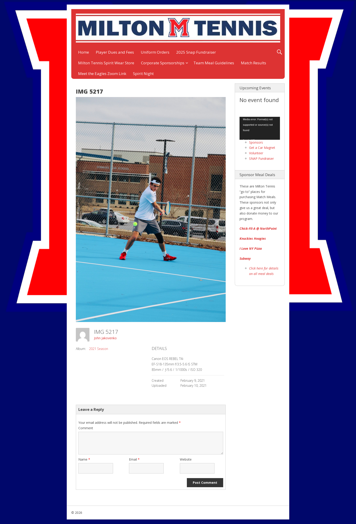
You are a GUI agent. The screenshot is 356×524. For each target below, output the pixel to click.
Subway (245, 258)
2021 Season (98, 349)
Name (84, 459)
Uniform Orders (155, 52)
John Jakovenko (105, 338)
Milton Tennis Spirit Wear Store (106, 62)
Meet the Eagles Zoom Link (102, 73)
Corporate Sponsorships (162, 62)
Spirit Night (143, 73)
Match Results (253, 62)
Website (186, 459)
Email (134, 459)
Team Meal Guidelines (213, 62)
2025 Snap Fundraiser (196, 52)
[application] (260, 128)
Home (83, 52)
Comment (85, 428)
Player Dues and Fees (115, 52)
